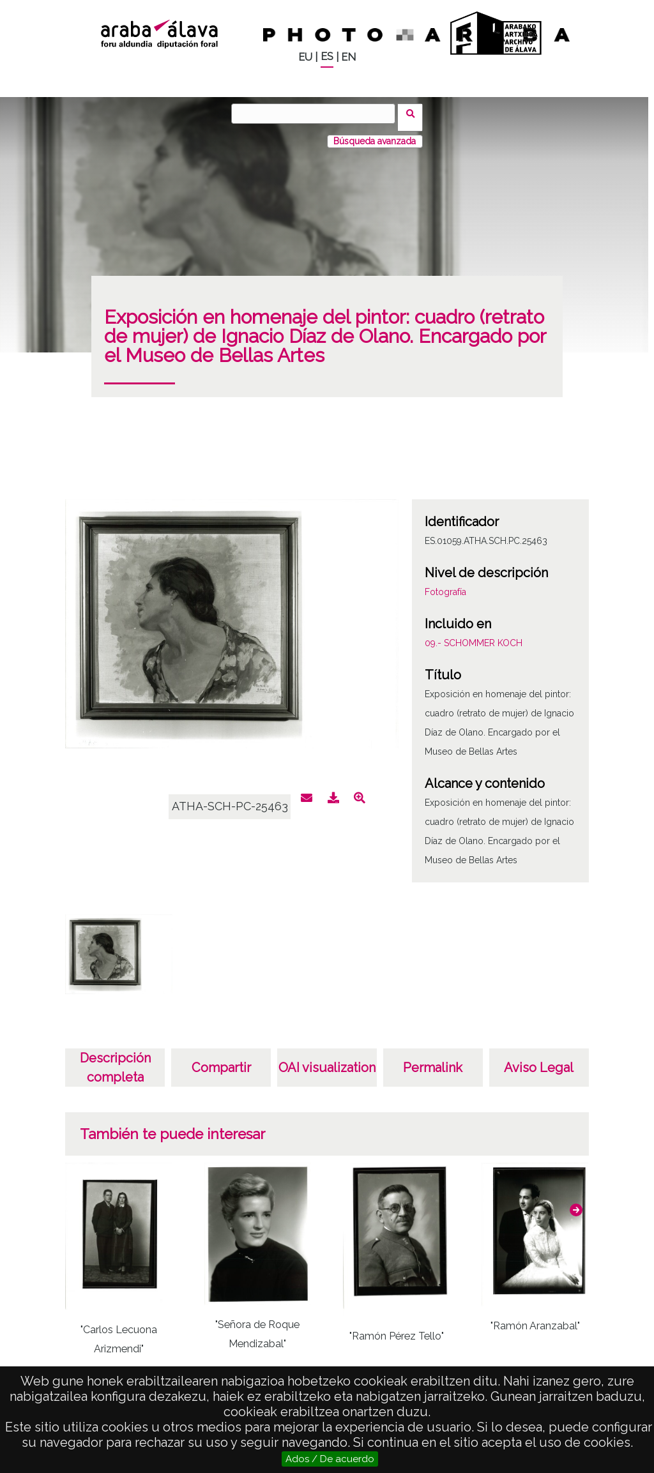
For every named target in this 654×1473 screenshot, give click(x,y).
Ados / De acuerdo (329, 1459)
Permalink (432, 1060)
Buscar (414, 113)
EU (305, 57)
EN (348, 57)
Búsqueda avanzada (374, 133)
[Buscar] (317, 113)
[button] (576, 1202)
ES (327, 56)
